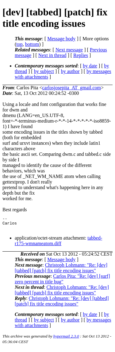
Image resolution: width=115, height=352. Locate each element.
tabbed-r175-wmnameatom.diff (58, 243)
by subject (44, 71)
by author (70, 71)
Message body (61, 38)
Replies (80, 55)
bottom (32, 44)
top (19, 44)
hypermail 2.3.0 (66, 339)
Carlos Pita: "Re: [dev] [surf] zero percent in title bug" (62, 281)
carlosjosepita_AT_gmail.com (71, 87)
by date (90, 65)
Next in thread (52, 55)
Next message (69, 49)
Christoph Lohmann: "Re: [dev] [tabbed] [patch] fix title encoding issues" (61, 270)
